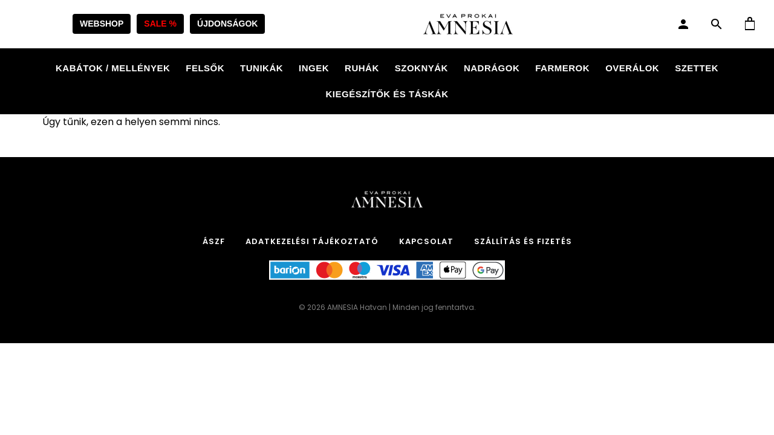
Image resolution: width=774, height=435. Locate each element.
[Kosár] (750, 24)
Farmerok (562, 68)
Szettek (696, 68)
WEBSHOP (101, 23)
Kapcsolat (426, 241)
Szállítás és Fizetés (523, 241)
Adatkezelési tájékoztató (312, 241)
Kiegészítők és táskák (386, 94)
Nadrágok (491, 68)
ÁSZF (214, 241)
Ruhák (362, 68)
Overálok (632, 68)
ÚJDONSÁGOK (227, 23)
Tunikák (261, 68)
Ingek (314, 68)
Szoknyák (421, 68)
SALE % (160, 23)
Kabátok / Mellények (113, 68)
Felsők (205, 68)
